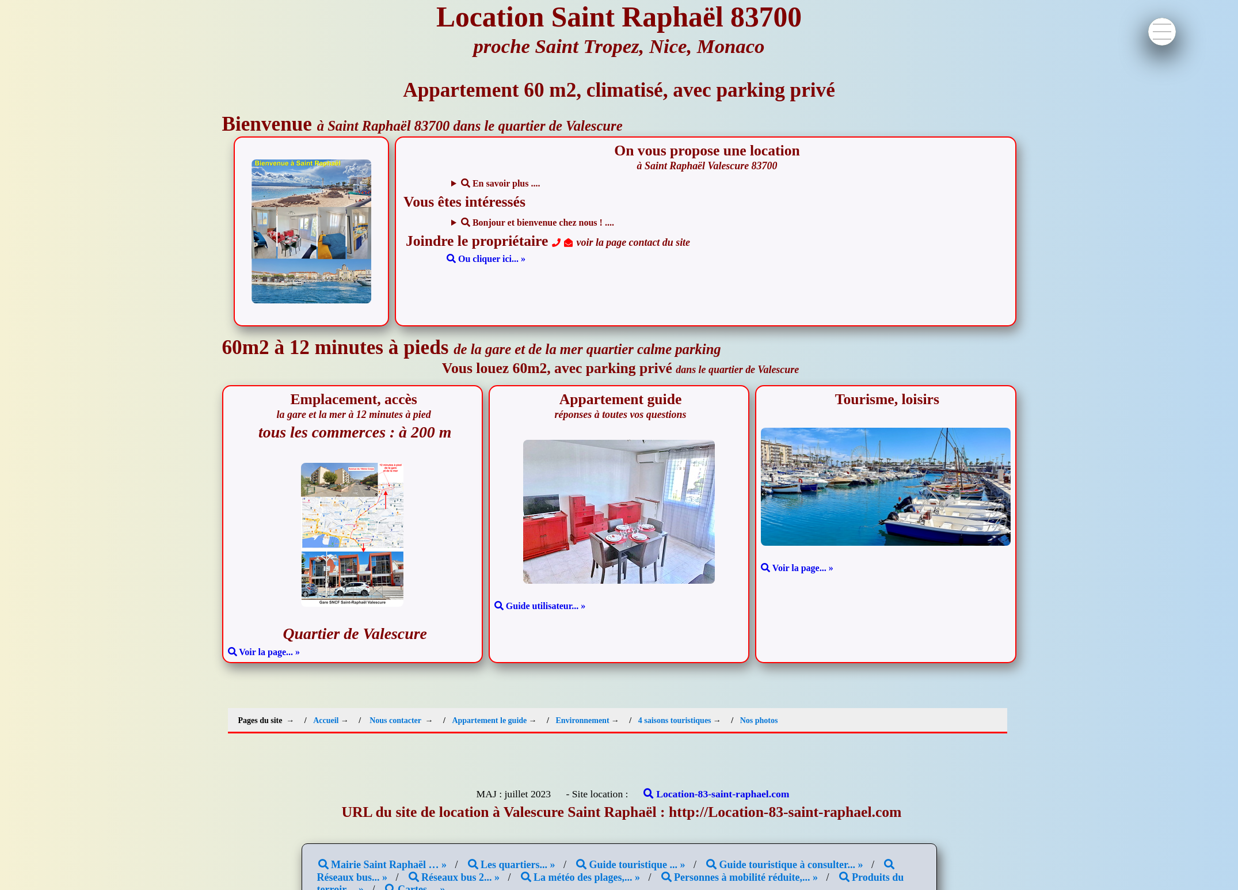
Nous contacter (396, 720)
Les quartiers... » (513, 864)
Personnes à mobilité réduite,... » (741, 877)
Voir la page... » (264, 652)
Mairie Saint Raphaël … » (382, 864)
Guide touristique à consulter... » (786, 864)
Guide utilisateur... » (540, 606)
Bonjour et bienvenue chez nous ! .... (537, 222)
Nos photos (759, 720)
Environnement (582, 720)
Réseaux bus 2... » (455, 877)
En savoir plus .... (500, 183)
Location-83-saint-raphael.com (716, 794)
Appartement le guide (489, 720)
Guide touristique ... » (632, 864)
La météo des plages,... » (582, 877)
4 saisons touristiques (674, 720)
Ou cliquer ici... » (486, 259)
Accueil (325, 720)
